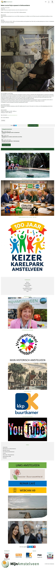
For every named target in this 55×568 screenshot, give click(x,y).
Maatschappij (27, 283)
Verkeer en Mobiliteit (27, 289)
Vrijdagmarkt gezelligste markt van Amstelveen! (11, 132)
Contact (4, 453)
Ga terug (3, 120)
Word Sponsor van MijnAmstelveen (9, 448)
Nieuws (27, 282)
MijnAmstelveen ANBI (7, 456)
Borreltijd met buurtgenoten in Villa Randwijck (10, 141)
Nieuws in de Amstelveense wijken (27, 149)
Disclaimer (5, 457)
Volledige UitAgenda (6, 144)
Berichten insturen (6, 450)
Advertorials (5, 447)
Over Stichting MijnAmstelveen (8, 451)
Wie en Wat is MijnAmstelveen (8, 454)
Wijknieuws (27, 286)
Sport (28, 291)
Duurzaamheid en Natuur (27, 288)
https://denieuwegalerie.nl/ (12, 115)
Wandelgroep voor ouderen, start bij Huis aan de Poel (12, 136)
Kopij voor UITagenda (33, 125)
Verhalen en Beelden (27, 285)
